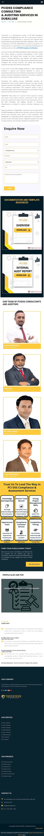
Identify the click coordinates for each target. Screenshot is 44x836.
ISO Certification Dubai (6, 769)
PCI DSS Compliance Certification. (28, 48)
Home (3, 22)
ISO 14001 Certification (6, 725)
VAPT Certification (5, 739)
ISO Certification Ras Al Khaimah (8, 773)
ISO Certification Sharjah (6, 776)
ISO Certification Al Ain (6, 766)
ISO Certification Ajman (6, 764)
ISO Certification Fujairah (6, 771)
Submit (9, 188)
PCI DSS (12, 22)
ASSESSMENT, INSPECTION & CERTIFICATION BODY (21, 588)
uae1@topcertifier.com (10, 805)
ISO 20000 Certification (6, 734)
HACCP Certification (5, 737)
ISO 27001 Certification (6, 732)
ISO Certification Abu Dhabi (7, 762)
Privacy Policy (39, 828)
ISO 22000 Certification (6, 730)
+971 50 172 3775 (8, 802)
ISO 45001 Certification (6, 727)
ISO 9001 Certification (5, 722)
